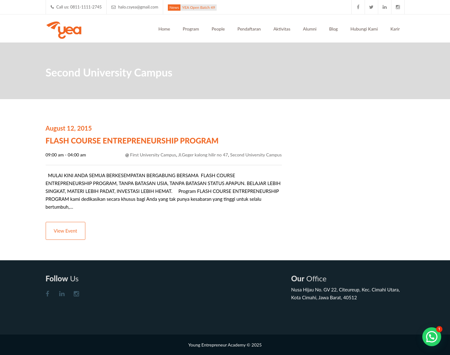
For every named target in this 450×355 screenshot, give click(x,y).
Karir (395, 28)
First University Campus (153, 154)
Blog (333, 28)
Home (164, 28)
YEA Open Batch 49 (198, 7)
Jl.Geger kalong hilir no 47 (203, 154)
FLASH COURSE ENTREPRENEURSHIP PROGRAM (132, 140)
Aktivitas (281, 28)
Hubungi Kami (364, 28)
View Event (65, 231)
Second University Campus (256, 154)
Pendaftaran (249, 28)
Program (191, 28)
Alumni (309, 28)
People (218, 28)
